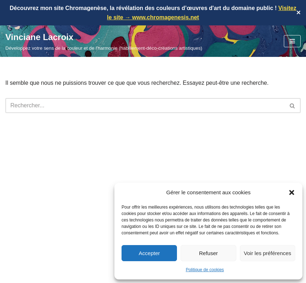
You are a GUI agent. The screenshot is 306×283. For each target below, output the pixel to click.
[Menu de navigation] (292, 41)
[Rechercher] (145, 105)
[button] (291, 192)
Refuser (208, 253)
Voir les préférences (267, 253)
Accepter (149, 253)
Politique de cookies (205, 269)
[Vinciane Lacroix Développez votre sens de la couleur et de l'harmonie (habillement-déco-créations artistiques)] (103, 41)
